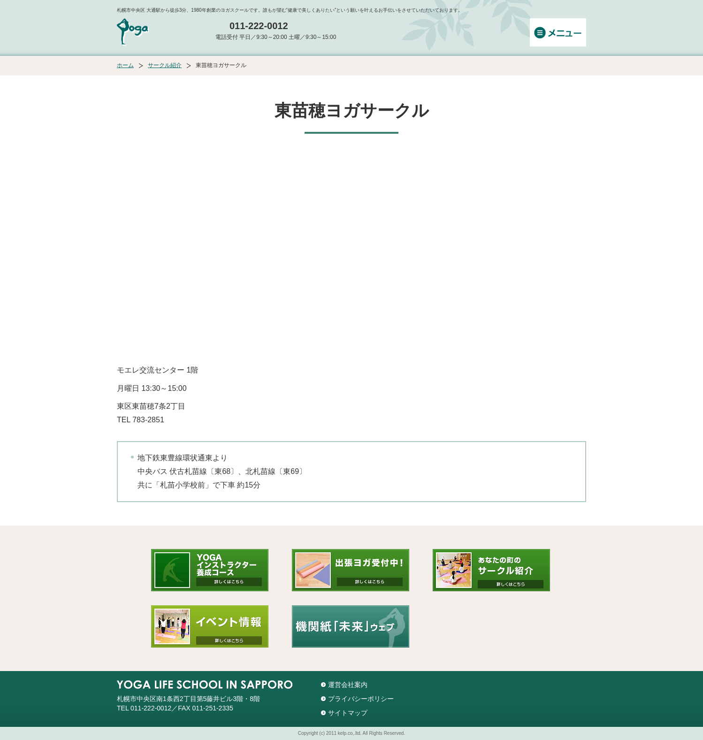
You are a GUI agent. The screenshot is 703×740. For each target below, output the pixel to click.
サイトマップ (347, 713)
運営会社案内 (347, 684)
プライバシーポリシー (361, 698)
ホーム (125, 65)
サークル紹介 (165, 65)
